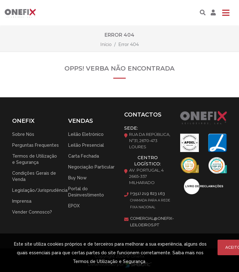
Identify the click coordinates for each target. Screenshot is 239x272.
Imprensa (21, 201)
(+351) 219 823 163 (147, 193)
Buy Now (77, 177)
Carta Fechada (83, 156)
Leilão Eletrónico (86, 134)
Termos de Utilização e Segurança (34, 159)
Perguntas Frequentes (35, 145)
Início (106, 44)
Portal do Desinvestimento (86, 191)
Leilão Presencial (86, 145)
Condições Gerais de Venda (34, 176)
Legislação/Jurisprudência (40, 190)
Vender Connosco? (32, 212)
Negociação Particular (91, 166)
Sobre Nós (23, 134)
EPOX (74, 205)
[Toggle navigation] (225, 13)
